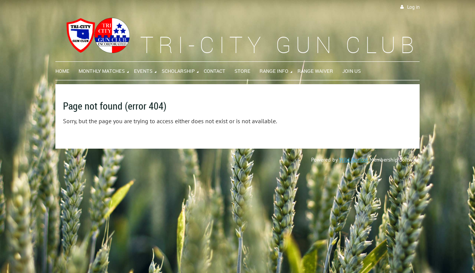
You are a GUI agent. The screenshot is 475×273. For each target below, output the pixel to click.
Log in (413, 7)
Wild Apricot (353, 159)
